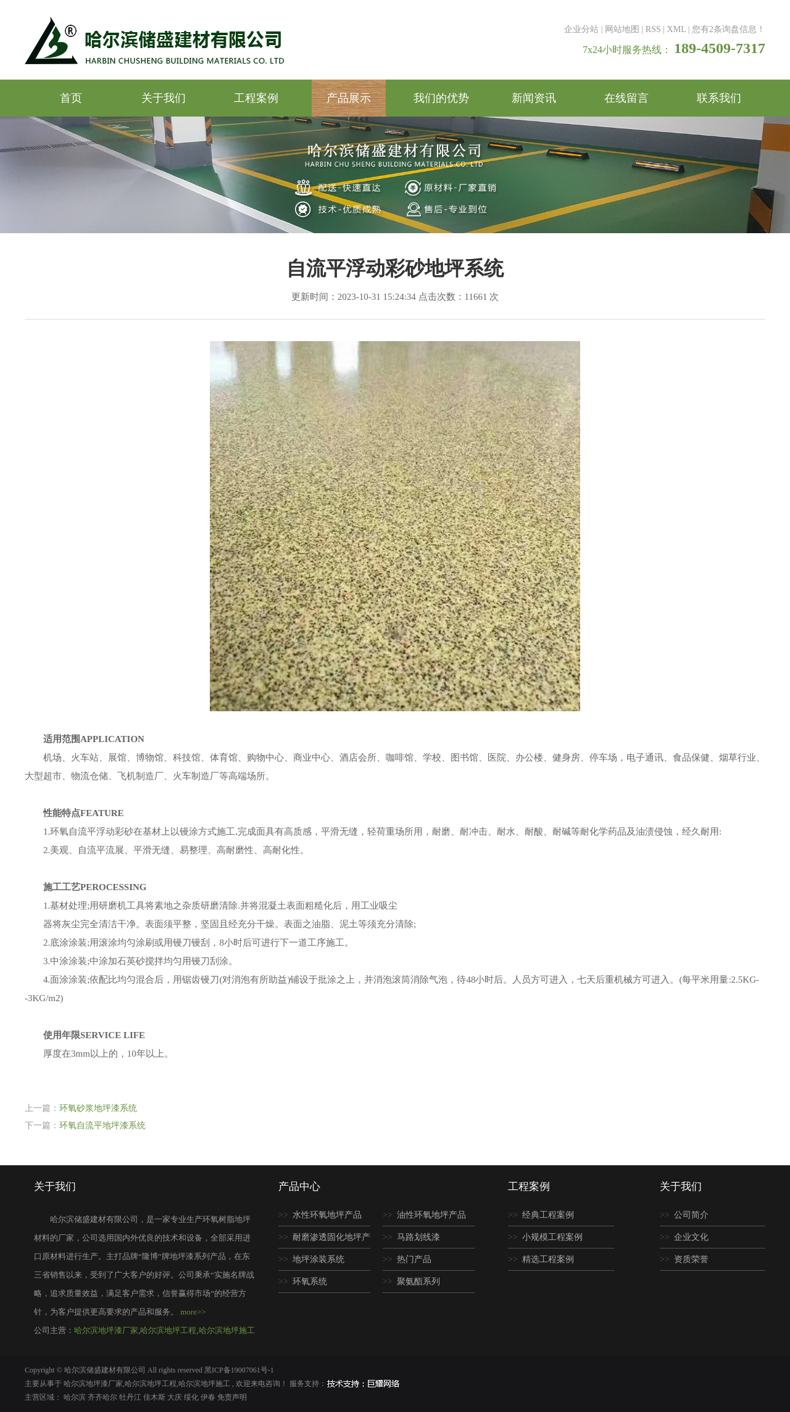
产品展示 (348, 98)
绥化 (192, 1397)
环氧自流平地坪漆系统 (102, 1125)
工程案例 (256, 98)
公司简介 (691, 1215)
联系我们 (719, 98)
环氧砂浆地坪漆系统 (98, 1108)
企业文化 (691, 1237)
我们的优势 (441, 98)
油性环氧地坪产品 (431, 1215)
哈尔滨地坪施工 (227, 1330)
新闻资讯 (534, 98)
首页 (71, 98)
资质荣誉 (691, 1259)
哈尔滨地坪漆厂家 (106, 1330)
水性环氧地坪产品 (327, 1215)
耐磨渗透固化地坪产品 (324, 1240)
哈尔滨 (76, 1397)
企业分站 (581, 29)
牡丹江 (131, 1397)
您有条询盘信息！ (728, 29)
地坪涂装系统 (318, 1259)
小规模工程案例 (552, 1237)
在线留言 (626, 98)
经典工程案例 (548, 1215)
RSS (653, 29)
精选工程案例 (548, 1259)
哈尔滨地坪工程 (168, 1330)
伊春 (209, 1397)
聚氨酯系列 (418, 1281)
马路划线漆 (418, 1237)
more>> (193, 1311)
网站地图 (622, 29)
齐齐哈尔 (103, 1397)
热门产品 (414, 1259)
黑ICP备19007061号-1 (239, 1370)
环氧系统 (310, 1281)
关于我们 (163, 98)
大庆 (175, 1397)
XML (676, 29)
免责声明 (232, 1397)
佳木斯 (155, 1397)
